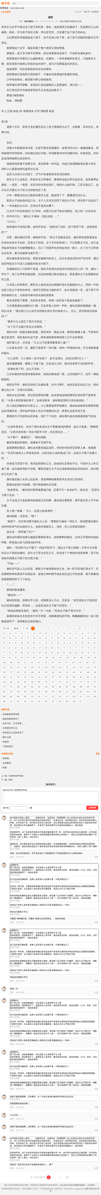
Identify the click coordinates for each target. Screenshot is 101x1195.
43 (88, 638)
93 (4, 658)
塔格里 (6, 742)
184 (46, 687)
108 (4, 663)
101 (53, 658)
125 (25, 667)
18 (34, 633)
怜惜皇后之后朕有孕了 (13, 732)
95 (16, 658)
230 (73, 701)
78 (10, 653)
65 (28, 648)
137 (11, 672)
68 (46, 648)
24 (70, 633)
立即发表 (92, 808)
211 (39, 697)
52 (46, 643)
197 (39, 692)
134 (87, 667)
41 (76, 638)
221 (11, 701)
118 (73, 663)
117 (66, 663)
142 (46, 672)
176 (87, 682)
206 (4, 697)
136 (4, 672)
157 (53, 677)
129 (53, 667)
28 (94, 633)
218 (87, 697)
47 (16, 643)
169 (39, 682)
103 (67, 658)
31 (16, 638)
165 (11, 682)
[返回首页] (50, 784)
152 (18, 677)
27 (88, 633)
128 (46, 667)
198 (46, 692)
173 (66, 682)
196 (32, 692)
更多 (98, 754)
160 (73, 677)
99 (40, 658)
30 (10, 638)
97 (28, 658)
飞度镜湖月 (8, 746)
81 (28, 653)
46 (10, 643)
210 (32, 697)
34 (34, 638)
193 (11, 692)
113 (38, 663)
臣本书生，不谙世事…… (14, 723)
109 (11, 663)
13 (4, 633)
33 (28, 638)
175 (80, 682)
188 (73, 687)
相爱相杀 (73, 21)
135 (94, 667)
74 (82, 648)
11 (85, 628)
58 (82, 643)
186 (60, 687)
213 (52, 697)
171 (53, 682)
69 (52, 648)
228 (60, 701)
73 (76, 648)
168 (32, 682)
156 (46, 677)
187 (66, 687)
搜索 (98, 3)
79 (16, 653)
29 (4, 638)
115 (52, 663)
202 (73, 692)
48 (22, 643)
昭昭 (10, 780)
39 (64, 638)
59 (88, 643)
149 (94, 672)
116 (59, 663)
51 (40, 643)
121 (94, 663)
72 (70, 648)
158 (60, 677)
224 (32, 701)
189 (80, 687)
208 (18, 697)
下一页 (25, 628)
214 (59, 697)
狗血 (62, 21)
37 (52, 638)
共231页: (6, 628)
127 (39, 667)
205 (94, 692)
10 (79, 628)
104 (74, 658)
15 (16, 633)
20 (46, 633)
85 (52, 653)
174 (73, 682)
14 (10, 633)
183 (39, 687)
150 (4, 677)
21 (52, 633)
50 (34, 643)
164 (4, 682)
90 (82, 653)
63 (16, 648)
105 (81, 658)
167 (25, 682)
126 (32, 667)
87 (64, 653)
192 (4, 692)
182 (32, 687)
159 (66, 677)
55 (64, 643)
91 (88, 653)
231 (80, 701)
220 (4, 701)
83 (40, 653)
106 (88, 658)
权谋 (80, 21)
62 (10, 648)
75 (88, 648)
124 (18, 667)
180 (18, 687)
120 (87, 663)
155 (39, 677)
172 (60, 682)
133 (80, 667)
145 (66, 672)
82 (34, 653)
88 (70, 653)
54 (58, 643)
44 (94, 638)
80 (22, 653)
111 (25, 663)
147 (80, 672)
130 (60, 667)
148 (87, 672)
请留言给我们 (79, 1185)
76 (94, 648)
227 (53, 701)
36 (46, 638)
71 (64, 648)
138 (18, 672)
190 (87, 687)
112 (31, 663)
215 (66, 697)
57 (76, 643)
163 (94, 677)
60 (94, 643)
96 (22, 658)
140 (32, 672)
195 (25, 692)
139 (25, 672)
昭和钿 (6, 758)
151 (11, 677)
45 (4, 643)
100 (46, 658)
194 (18, 692)
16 (22, 633)
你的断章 (7, 763)
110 (18, 663)
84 (46, 653)
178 (4, 687)
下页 (67, 1177)
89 (76, 653)
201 (66, 692)
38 (58, 638)
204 (87, 692)
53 (52, 643)
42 (82, 638)
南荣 (5, 767)
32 (22, 638)
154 (32, 677)
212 (45, 697)
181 (25, 687)
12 (91, 628)
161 (80, 677)
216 (73, 697)
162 (87, 677)
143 (53, 672)
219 (94, 697)
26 (82, 633)
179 (11, 687)
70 (58, 648)
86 (58, 653)
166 (18, 682)
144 (60, 672)
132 (73, 667)
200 (60, 692)
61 (4, 648)
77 (4, 653)
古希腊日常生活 (10, 728)
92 (94, 653)
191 (94, 687)
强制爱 (67, 21)
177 (94, 682)
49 (28, 643)
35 (40, 638)
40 (70, 638)
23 (64, 633)
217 (80, 697)
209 (25, 697)
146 (73, 672)
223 (25, 701)
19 (40, 633)
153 (25, 677)
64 (22, 648)
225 (39, 701)
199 (53, 692)
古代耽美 (95, 12)
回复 (96, 857)
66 (34, 648)
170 (46, 682)
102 (60, 658)
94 (10, 658)
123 (11, 667)
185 (53, 687)
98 (34, 658)
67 (40, 648)
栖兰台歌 (7, 737)
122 (4, 667)
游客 (12, 857)
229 (66, 701)
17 (28, 633)
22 (58, 633)
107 (95, 658)
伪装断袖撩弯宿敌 (11, 714)
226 (46, 701)
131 (66, 667)
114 (45, 663)
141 (39, 672)
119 (80, 663)
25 (76, 633)
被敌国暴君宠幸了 (11, 719)
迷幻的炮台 (29, 21)
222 (18, 701)
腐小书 (87, 12)
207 (11, 697)
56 (70, 643)
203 (80, 692)
